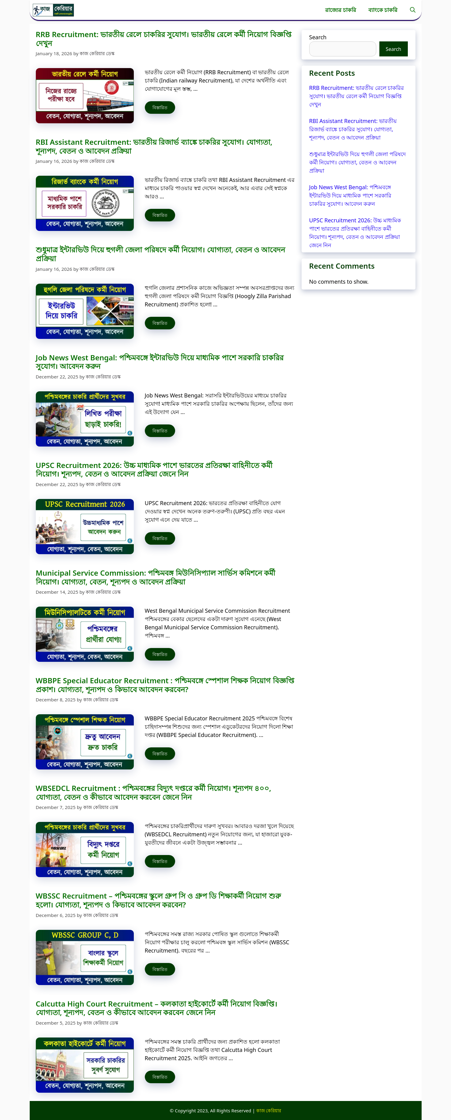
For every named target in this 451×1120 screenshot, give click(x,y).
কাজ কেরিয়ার (268, 1110)
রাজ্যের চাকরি (340, 9)
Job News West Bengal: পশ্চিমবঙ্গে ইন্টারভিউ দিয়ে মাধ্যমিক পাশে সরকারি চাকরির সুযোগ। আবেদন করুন (160, 361)
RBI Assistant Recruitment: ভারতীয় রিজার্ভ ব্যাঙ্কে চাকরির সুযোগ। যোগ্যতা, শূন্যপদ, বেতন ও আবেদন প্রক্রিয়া (154, 146)
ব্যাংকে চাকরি (383, 9)
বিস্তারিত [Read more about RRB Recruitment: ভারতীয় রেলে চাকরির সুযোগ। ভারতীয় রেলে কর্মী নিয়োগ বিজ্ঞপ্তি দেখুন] (159, 107)
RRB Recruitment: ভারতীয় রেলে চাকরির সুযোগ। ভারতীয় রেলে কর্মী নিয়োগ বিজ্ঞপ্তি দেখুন (163, 38)
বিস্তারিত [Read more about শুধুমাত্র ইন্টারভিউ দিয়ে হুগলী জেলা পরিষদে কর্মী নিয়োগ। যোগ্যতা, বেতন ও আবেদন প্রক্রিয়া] (159, 323)
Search (318, 37)
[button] (413, 10)
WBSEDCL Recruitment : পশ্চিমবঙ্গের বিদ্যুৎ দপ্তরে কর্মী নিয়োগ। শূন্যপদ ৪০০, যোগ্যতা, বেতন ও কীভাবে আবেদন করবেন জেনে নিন (153, 792)
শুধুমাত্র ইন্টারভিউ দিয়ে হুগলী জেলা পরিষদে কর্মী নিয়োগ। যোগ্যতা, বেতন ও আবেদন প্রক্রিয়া (160, 253)
